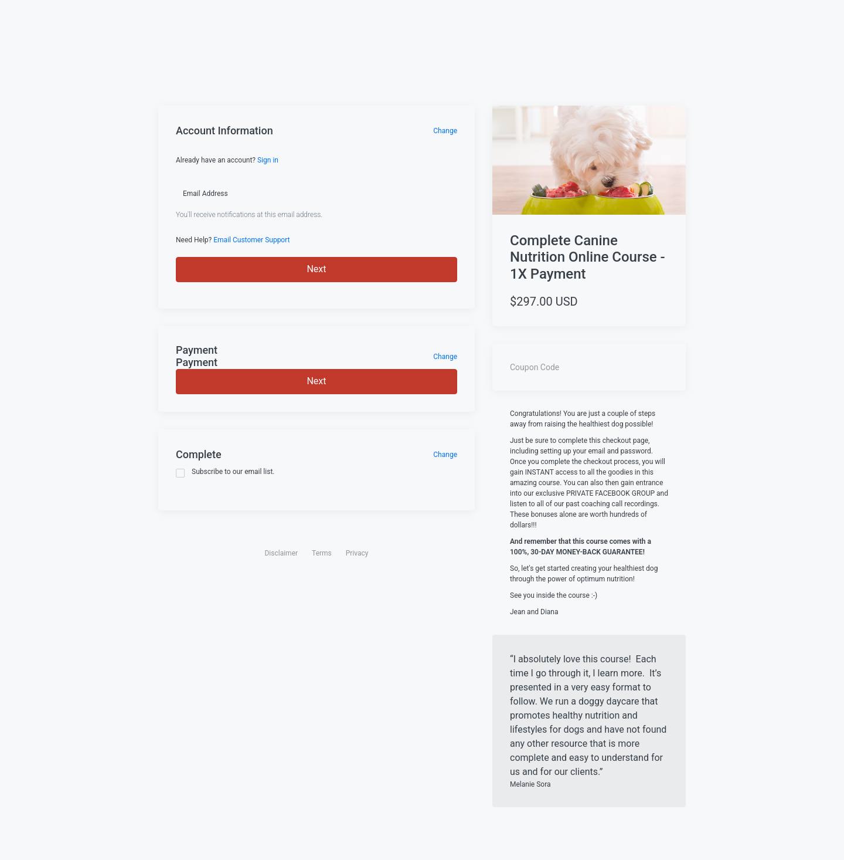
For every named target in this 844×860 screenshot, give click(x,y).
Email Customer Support (251, 240)
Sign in (267, 160)
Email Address (205, 193)
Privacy (357, 553)
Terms (322, 553)
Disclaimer (281, 553)
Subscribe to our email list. (225, 473)
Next (316, 269)
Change (445, 131)
